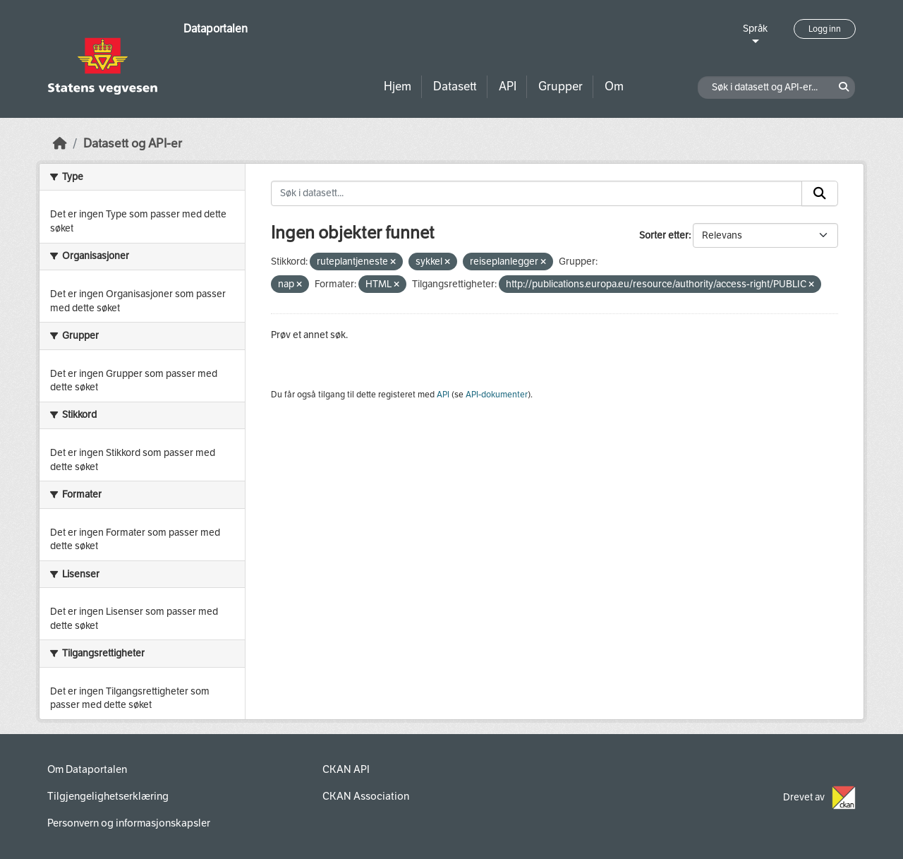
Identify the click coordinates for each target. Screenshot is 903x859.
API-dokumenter (497, 395)
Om (614, 86)
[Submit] (819, 193)
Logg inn (824, 29)
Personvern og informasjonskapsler (128, 823)
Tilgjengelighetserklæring (108, 796)
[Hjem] (60, 143)
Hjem (397, 86)
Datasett (455, 86)
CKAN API (346, 769)
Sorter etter (664, 235)
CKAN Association (365, 796)
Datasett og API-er (132, 143)
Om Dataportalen (87, 769)
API (507, 86)
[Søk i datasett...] (536, 193)
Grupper (560, 86)
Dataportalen (215, 28)
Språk (755, 29)
